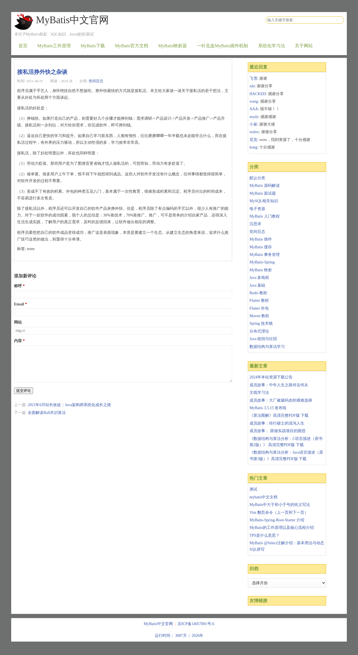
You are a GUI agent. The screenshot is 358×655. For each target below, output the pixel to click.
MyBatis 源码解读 (264, 185)
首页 (22, 45)
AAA (253, 109)
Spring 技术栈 (261, 323)
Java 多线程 (259, 277)
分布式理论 (259, 331)
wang (253, 101)
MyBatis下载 (93, 45)
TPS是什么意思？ (264, 535)
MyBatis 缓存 (260, 247)
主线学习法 (259, 392)
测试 (253, 489)
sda (252, 86)
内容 (18, 341)
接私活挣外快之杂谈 (42, 72)
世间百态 (96, 81)
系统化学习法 (271, 45)
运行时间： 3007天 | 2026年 (179, 635)
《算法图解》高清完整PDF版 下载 (278, 415)
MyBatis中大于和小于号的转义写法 (279, 505)
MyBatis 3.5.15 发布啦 (267, 408)
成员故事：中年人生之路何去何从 (278, 385)
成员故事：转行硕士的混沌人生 (276, 423)
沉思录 (255, 224)
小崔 (253, 124)
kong (253, 147)
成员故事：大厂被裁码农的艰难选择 (280, 400)
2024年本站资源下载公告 (271, 377)
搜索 (339, 20)
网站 (18, 322)
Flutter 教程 (259, 300)
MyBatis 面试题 (262, 193)
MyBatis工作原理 (54, 45)
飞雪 (253, 78)
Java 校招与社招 (263, 339)
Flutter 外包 (259, 308)
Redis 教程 (258, 293)
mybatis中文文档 (263, 497)
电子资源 (257, 209)
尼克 (253, 140)
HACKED (257, 94)
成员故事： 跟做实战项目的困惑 (277, 431)
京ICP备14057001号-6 (196, 624)
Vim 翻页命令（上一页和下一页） (278, 512)
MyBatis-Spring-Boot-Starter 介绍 (276, 520)
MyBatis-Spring (262, 262)
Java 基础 (257, 285)
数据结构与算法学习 (267, 347)
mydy (253, 117)
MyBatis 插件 (260, 239)
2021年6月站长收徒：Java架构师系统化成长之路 (69, 411)
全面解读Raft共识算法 (47, 419)
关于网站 (304, 45)
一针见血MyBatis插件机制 (222, 45)
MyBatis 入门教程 (264, 216)
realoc (254, 132)
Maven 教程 (259, 316)
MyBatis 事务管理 (264, 255)
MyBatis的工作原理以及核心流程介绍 (281, 528)
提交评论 (23, 397)
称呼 (18, 286)
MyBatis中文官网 (72, 20)
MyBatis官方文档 (131, 45)
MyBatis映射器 (172, 45)
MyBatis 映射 (260, 270)
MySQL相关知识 (263, 201)
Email (19, 304)
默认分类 (257, 178)
